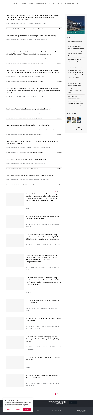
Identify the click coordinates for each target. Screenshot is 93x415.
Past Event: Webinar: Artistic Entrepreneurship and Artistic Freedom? (28, 109)
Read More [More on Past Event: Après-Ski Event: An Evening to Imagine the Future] (59, 168)
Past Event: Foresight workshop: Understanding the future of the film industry (31, 36)
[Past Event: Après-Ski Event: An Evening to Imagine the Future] (15, 362)
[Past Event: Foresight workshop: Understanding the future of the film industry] (15, 221)
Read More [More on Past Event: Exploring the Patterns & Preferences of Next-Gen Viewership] (59, 184)
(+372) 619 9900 (54, 410)
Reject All (18, 409)
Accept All (27, 409)
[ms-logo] (81, 408)
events (31, 28)
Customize (9, 409)
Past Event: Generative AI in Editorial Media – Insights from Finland (28, 125)
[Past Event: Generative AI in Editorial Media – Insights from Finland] (15, 323)
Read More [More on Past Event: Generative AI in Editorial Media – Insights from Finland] (59, 134)
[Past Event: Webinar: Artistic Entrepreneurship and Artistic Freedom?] (15, 305)
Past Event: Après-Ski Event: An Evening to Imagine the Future (26, 159)
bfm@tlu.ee (60, 410)
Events (25, 28)
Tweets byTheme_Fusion (80, 128)
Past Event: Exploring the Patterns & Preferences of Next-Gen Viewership (30, 175)
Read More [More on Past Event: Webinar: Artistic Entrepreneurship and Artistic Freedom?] (59, 118)
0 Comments (40, 28)
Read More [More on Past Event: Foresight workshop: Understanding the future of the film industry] (59, 44)
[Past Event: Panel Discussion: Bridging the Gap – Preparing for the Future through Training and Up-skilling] (15, 342)
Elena (9, 28)
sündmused (35, 28)
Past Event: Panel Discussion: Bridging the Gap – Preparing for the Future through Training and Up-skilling (43, 339)
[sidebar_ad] (75, 16)
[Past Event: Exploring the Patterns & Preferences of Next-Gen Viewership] (15, 380)
